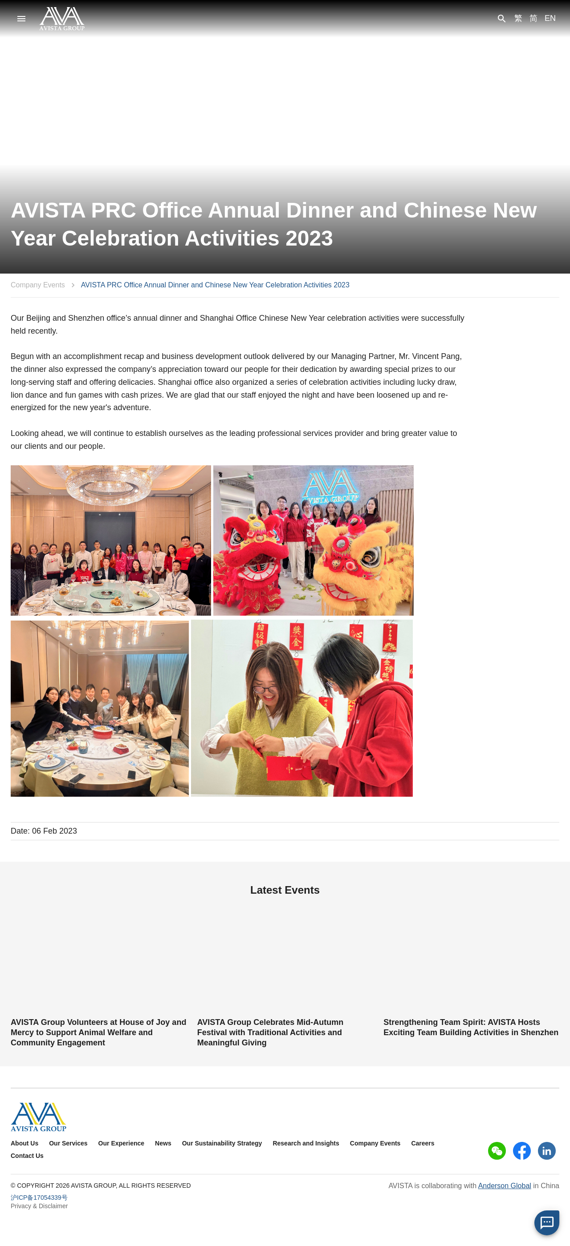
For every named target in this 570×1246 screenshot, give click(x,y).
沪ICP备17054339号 (39, 1197)
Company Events (38, 285)
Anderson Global (504, 1186)
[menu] (21, 18)
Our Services (68, 1143)
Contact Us (27, 1155)
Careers (422, 1143)
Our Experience (121, 1143)
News (163, 1143)
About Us (24, 1143)
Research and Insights (306, 1143)
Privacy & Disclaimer (39, 1206)
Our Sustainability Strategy (222, 1143)
